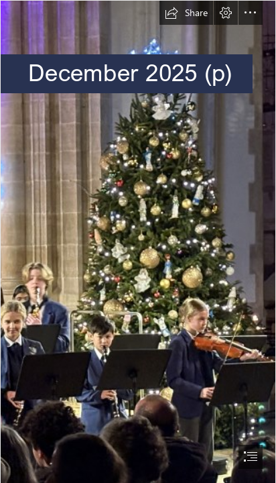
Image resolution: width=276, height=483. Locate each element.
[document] (138, 241)
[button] (186, 13)
